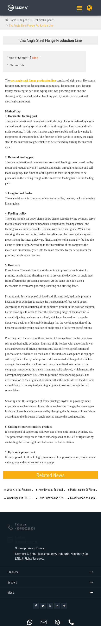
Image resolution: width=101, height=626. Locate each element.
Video (11, 592)
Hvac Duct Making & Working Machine (52, 497)
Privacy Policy (35, 548)
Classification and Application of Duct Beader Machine (83, 497)
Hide (35, 58)
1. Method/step (16, 65)
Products (13, 572)
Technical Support (43, 20)
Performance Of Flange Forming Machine (83, 489)
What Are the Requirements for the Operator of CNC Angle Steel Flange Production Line (20, 489)
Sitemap (20, 548)
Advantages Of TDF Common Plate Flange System (20, 497)
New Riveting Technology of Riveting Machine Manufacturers (52, 489)
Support (24, 20)
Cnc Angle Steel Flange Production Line (31, 25)
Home (13, 20)
